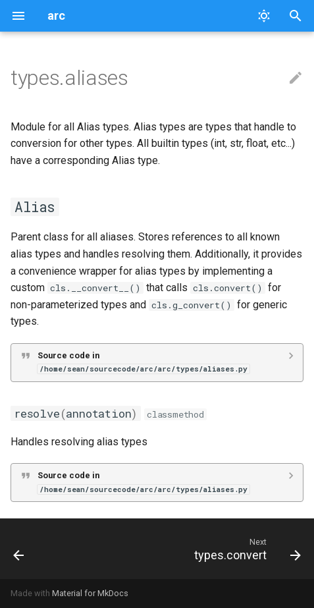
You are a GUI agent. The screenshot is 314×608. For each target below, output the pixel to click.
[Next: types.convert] (245, 548)
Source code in (143, 361)
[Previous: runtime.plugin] (19, 548)
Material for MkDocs (90, 593)
